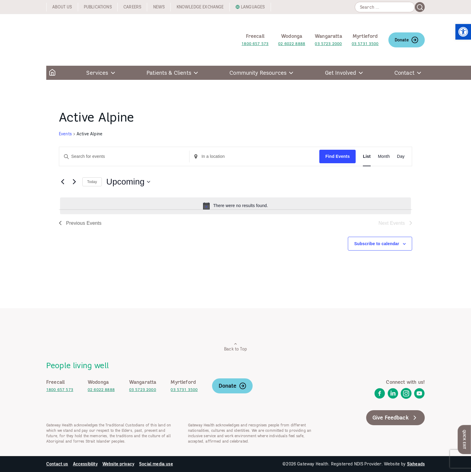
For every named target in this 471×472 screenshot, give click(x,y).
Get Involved (340, 72)
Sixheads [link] (416, 464)
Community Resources (258, 72)
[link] (463, 32)
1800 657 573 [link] (255, 43)
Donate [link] (406, 40)
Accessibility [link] (85, 464)
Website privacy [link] (118, 464)
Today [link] (92, 182)
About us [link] (62, 7)
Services (97, 72)
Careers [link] (132, 7)
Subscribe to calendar (376, 243)
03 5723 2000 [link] (328, 43)
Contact (404, 72)
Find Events (337, 156)
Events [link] (65, 134)
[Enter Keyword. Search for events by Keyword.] (124, 156)
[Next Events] (74, 181)
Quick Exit (464, 439)
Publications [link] (98, 7)
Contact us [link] (57, 464)
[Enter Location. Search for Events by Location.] (255, 156)
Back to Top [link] (235, 347)
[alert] (235, 205)
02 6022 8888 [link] (291, 43)
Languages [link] (253, 7)
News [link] (159, 7)
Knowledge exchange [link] (200, 7)
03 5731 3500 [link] (365, 43)
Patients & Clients (169, 72)
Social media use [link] (156, 464)
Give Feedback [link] (395, 417)
